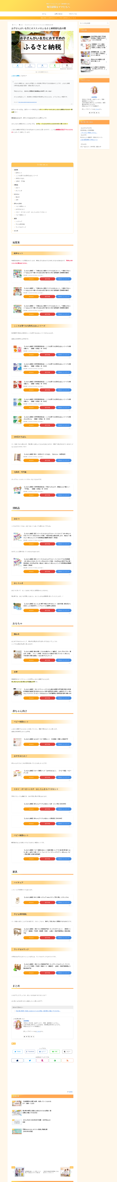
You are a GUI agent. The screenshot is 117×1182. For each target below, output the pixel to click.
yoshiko (26, 1021)
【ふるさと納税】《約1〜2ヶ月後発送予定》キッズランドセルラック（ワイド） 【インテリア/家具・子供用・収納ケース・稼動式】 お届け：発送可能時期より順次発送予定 (47, 966)
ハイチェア (19, 221)
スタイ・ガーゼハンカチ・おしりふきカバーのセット (31, 212)
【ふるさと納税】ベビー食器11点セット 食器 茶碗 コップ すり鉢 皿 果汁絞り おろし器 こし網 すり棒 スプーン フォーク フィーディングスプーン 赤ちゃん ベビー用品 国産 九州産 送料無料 (46, 852)
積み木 (18, 197)
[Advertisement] (42, 148)
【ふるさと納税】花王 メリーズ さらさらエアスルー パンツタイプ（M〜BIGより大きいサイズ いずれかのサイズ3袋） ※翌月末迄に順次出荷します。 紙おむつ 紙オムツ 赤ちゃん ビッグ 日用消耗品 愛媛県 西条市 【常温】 (47, 535)
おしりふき (19, 190)
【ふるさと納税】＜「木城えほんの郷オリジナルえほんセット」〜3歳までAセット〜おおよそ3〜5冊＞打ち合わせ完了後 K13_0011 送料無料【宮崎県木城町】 (47, 271)
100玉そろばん (20, 178)
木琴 (17, 200)
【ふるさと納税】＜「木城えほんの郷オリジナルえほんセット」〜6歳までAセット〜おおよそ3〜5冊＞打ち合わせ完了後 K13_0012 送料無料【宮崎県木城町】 (47, 289)
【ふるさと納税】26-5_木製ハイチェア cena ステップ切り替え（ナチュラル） (46, 897)
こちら (38, 1031)
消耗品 (16, 185)
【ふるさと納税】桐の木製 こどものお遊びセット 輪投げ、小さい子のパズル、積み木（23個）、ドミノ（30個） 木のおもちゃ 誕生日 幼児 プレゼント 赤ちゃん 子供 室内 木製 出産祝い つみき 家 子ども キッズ (47, 653)
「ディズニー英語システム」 (88, 132)
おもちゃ (16, 194)
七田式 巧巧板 (20, 181)
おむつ (18, 187)
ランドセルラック (21, 227)
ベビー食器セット (21, 215)
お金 (13, 1043)
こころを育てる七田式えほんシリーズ (27, 175)
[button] (107, 23)
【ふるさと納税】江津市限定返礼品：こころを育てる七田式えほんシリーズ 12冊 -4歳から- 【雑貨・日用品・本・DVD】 (47, 383)
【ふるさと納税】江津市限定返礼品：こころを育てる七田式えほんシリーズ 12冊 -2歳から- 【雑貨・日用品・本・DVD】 (47, 347)
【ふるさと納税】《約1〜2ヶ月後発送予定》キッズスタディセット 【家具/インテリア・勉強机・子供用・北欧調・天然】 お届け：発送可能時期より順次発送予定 (47, 931)
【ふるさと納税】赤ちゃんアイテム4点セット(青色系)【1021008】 (43, 818)
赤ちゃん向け (18, 203)
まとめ (16, 230)
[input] (94, 23)
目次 (41, 164)
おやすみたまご (20, 209)
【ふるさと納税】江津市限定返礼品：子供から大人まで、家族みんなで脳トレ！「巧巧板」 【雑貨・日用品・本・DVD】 (46, 488)
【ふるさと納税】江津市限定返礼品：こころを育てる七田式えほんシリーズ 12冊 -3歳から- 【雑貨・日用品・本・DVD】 (47, 365)
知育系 (16, 170)
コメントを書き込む (42, 1173)
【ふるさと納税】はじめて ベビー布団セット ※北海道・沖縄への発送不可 (45, 739)
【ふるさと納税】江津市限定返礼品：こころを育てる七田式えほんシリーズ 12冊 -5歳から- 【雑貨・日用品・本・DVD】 (47, 400)
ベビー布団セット (21, 206)
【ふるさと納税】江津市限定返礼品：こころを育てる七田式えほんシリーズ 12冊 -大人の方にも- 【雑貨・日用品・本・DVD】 (47, 418)
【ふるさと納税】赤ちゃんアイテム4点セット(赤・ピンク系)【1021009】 (45, 804)
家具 (15, 218)
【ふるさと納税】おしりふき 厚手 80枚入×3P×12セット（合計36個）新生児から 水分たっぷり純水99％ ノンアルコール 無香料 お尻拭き (47, 605)
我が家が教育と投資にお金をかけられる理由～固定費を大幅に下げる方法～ (38, 1011)
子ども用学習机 (20, 224)
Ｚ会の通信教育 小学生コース (89, 139)
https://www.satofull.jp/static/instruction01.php (27, 102)
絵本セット (19, 172)
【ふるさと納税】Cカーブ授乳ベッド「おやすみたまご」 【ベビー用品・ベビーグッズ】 (47, 772)
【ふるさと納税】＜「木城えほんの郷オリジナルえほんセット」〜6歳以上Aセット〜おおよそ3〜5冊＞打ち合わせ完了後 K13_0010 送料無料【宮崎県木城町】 (47, 307)
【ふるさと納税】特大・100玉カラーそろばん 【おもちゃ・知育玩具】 (44, 454)
